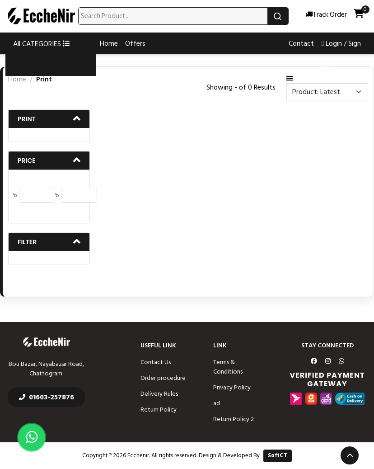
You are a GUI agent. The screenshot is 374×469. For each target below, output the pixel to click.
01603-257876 (46, 397)
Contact (301, 43)
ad (216, 403)
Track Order (326, 15)
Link (220, 345)
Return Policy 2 (233, 419)
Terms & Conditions (228, 367)
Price (27, 160)
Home (109, 43)
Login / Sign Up (341, 54)
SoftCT (277, 455)
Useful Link (158, 345)
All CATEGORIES (41, 44)
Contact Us (155, 362)
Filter (27, 241)
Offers (135, 43)
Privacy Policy (232, 387)
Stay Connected (327, 345)
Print (27, 118)
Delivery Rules (159, 393)
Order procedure (163, 378)
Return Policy (158, 409)
